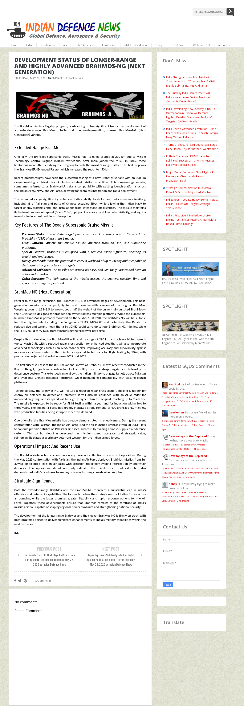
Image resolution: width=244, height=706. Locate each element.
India (29, 45)
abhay (173, 484)
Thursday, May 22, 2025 (30, 78)
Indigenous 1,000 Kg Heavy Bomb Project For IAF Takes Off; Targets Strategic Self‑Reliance (192, 204)
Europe (159, 45)
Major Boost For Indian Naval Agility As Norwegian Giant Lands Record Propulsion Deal (190, 176)
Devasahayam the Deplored (188, 436)
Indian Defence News (67, 78)
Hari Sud (174, 384)
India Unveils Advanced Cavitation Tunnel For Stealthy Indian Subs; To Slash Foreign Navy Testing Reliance (192, 133)
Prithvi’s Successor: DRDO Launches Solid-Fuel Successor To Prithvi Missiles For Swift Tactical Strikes (190, 160)
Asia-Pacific (109, 45)
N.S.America (85, 45)
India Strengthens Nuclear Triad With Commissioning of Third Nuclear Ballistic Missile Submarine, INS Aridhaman (191, 81)
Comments (43, 580)
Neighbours (47, 45)
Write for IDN (201, 45)
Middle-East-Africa (135, 45)
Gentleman (176, 412)
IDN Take (179, 45)
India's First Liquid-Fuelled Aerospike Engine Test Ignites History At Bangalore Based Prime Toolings (191, 220)
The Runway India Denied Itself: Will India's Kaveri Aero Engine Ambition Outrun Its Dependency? (188, 97)
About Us (224, 45)
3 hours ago (199, 448)
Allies (66, 45)
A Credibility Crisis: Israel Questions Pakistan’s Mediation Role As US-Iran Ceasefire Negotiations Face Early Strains (190, 496)
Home (13, 45)
